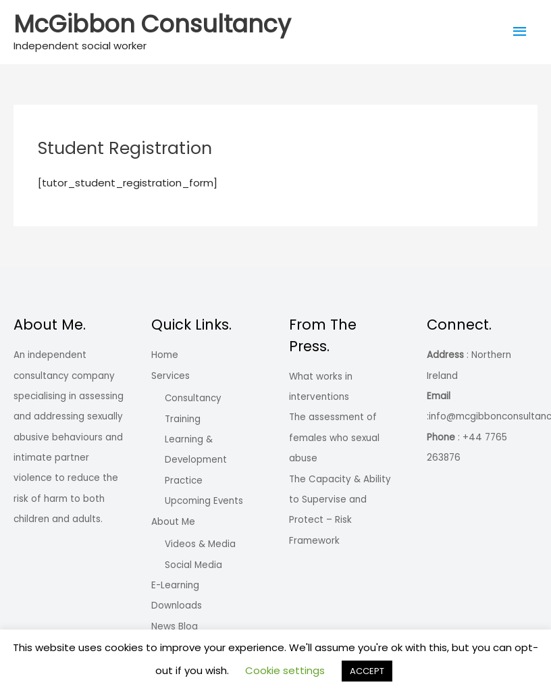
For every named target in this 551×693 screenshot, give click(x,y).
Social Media (193, 564)
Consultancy (192, 398)
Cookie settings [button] (285, 670)
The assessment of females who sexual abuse (334, 438)
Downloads (176, 604)
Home (164, 355)
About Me (173, 521)
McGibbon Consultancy (152, 24)
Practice (183, 480)
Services (170, 375)
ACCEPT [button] (367, 671)
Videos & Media (199, 543)
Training (182, 419)
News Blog (174, 625)
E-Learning (175, 584)
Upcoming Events (202, 500)
